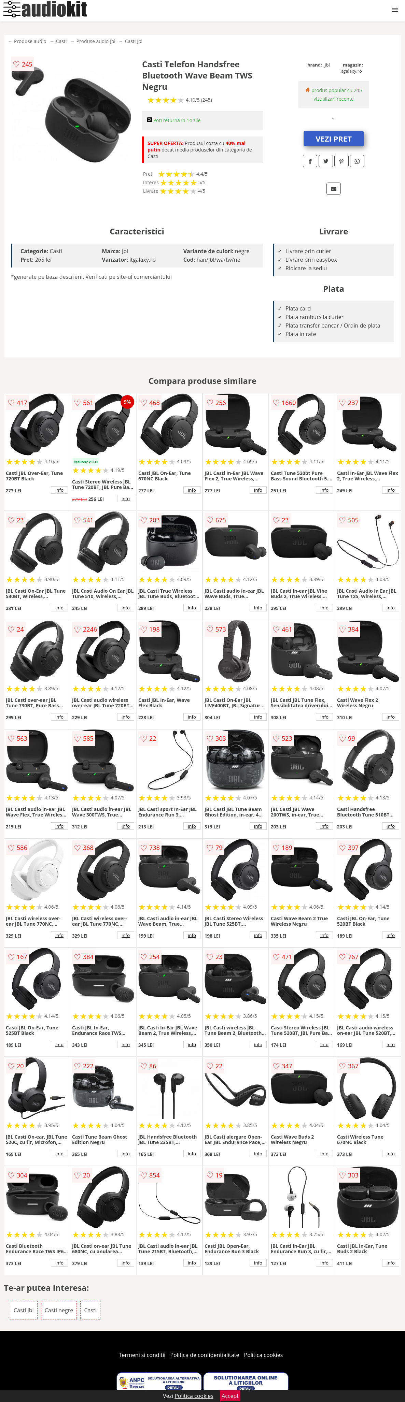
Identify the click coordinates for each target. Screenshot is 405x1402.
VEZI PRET (334, 138)
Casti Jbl (133, 41)
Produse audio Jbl (95, 41)
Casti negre (59, 1310)
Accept (230, 1396)
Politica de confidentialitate (204, 1355)
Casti (61, 41)
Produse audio (30, 41)
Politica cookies (263, 1355)
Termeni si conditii (142, 1355)
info (59, 490)
